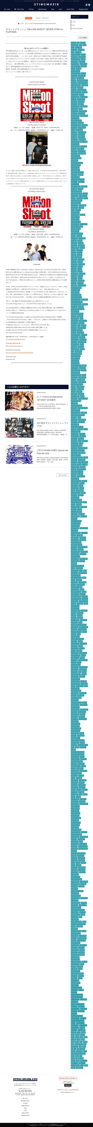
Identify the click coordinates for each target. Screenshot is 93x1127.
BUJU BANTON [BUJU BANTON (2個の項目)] (82, 153)
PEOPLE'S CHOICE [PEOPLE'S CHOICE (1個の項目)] (76, 655)
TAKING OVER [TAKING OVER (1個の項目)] (82, 867)
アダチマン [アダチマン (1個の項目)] (74, 992)
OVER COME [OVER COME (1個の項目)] (83, 643)
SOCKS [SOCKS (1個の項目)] (78, 796)
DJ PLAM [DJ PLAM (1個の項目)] (80, 266)
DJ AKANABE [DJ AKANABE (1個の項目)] (82, 238)
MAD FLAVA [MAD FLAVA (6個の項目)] (83, 539)
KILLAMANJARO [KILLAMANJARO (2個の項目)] (80, 490)
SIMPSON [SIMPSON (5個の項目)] (82, 782)
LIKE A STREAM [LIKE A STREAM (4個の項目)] (75, 528)
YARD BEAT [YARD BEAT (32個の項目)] (82, 952)
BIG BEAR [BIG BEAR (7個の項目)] (81, 122)
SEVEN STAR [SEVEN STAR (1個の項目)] (81, 763)
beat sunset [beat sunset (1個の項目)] (74, 122)
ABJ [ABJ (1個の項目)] (73, 52)
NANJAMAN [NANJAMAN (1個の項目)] (80, 603)
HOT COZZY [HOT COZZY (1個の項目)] (74, 422)
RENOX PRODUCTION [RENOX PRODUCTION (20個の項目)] (76, 702)
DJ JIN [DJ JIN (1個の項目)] (73, 250)
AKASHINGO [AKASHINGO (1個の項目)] (74, 61)
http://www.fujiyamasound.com (14, 346)
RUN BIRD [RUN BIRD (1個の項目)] (74, 744)
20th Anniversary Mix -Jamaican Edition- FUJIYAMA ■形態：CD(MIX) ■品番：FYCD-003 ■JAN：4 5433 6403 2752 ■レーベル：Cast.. (52, 460)
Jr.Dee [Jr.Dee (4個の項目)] (79, 464)
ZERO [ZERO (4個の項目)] (81, 968)
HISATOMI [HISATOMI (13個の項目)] (74, 417)
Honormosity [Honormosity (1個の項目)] (74, 419)
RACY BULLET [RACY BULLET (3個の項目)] (75, 676)
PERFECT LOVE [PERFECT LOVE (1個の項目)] (75, 657)
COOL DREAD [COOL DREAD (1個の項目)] (75, 205)
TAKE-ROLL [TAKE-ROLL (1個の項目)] (74, 867)
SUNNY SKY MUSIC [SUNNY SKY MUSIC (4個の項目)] (83, 848)
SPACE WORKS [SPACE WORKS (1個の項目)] (75, 820)
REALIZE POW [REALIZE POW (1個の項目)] (75, 693)
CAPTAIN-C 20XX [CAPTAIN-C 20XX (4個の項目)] (75, 167)
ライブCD (29, 23)
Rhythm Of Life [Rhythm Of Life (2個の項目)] (84, 704)
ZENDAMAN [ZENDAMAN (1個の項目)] (74, 968)
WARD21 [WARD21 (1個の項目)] (74, 940)
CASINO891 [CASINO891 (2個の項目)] (74, 174)
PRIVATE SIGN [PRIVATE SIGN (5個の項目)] (83, 669)
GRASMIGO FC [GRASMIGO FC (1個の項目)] (83, 377)
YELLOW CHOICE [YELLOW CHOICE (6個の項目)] (75, 959)
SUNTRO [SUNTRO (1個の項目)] (74, 855)
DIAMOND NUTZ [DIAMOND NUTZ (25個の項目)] (75, 231)
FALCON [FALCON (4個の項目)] (74, 332)
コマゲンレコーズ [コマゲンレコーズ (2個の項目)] (75, 1008)
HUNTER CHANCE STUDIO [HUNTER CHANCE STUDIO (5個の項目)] (77, 426)
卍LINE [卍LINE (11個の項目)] (83, 1034)
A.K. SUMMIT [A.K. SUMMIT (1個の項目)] (78, 47)
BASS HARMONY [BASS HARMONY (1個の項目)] (75, 115)
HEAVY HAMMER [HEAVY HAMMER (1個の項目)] (75, 396)
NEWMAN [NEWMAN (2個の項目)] (74, 612)
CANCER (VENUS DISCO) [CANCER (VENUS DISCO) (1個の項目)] (77, 162)
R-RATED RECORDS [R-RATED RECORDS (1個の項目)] (76, 674)
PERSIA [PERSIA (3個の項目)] (82, 657)
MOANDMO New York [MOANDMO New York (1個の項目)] (76, 591)
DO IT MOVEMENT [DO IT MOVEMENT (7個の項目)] (75, 290)
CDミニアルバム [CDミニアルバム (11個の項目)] (75, 184)
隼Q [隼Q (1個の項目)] (82, 1065)
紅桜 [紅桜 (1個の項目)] (73, 1055)
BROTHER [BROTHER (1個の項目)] (74, 151)
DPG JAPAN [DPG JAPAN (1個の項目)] (74, 306)
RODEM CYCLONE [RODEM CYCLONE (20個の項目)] (76, 730)
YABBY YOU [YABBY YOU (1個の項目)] (74, 952)
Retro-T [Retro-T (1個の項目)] (85, 702)
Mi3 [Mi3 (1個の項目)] (85, 570)
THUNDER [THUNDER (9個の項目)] (84, 883)
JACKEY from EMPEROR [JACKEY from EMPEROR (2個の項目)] (77, 445)
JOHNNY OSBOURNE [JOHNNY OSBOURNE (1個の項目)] (83, 462)
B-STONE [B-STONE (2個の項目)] (82, 94)
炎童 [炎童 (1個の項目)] (84, 1046)
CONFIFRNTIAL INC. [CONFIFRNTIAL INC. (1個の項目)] (76, 202)
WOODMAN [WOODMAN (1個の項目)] (81, 947)
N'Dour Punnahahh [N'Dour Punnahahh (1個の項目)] (83, 601)
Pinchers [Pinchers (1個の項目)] (74, 662)
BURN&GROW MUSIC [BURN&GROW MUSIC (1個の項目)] (76, 158)
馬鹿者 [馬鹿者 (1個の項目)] (73, 1067)
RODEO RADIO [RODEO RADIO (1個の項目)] (75, 733)
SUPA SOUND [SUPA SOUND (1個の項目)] (81, 855)
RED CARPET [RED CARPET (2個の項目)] (83, 693)
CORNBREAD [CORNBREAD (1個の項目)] (83, 205)
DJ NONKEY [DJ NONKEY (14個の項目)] (74, 264)
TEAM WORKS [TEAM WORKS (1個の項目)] (75, 872)
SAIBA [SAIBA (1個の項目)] (77, 747)
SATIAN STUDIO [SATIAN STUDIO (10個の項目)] (75, 756)
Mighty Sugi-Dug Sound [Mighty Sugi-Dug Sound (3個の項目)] (76, 577)
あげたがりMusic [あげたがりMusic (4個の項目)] (75, 980)
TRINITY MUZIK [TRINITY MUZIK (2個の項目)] (83, 905)
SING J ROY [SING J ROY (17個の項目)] (82, 787)
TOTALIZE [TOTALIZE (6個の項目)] (84, 902)
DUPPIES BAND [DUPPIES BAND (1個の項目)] (75, 318)
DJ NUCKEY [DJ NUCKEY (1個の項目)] (82, 264)
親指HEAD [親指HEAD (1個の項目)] (81, 1058)
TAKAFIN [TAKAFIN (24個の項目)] (79, 865)
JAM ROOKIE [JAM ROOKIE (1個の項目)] (82, 452)
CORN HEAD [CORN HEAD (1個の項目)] (74, 207)
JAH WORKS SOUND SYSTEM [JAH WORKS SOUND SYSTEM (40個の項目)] (78, 450)
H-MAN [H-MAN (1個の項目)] (73, 386)
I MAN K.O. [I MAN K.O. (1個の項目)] (83, 433)
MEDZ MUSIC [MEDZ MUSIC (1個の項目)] (79, 568)
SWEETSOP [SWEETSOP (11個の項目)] (82, 860)
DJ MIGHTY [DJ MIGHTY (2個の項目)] (81, 259)
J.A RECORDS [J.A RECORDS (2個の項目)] (75, 443)
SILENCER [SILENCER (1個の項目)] (79, 777)
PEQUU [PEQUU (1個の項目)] (83, 655)
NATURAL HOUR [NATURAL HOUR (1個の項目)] (75, 608)
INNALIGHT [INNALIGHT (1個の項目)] (74, 438)
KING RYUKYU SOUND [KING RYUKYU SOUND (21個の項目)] (76, 499)
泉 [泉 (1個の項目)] (85, 1044)
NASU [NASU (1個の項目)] (86, 603)
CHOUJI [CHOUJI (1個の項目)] (85, 193)
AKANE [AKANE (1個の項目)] (83, 59)
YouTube (31, 9)
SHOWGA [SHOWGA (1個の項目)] (82, 775)
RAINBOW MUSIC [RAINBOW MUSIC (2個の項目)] (75, 681)
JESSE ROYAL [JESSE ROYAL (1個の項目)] (82, 459)
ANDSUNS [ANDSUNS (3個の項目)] (84, 66)
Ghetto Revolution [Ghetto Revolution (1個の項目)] (75, 363)
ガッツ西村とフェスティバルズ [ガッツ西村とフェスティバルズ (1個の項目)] (78, 1004)
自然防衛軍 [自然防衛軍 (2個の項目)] (74, 1058)
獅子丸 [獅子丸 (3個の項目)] (73, 1051)
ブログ (21, 23)
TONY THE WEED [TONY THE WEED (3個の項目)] (75, 898)
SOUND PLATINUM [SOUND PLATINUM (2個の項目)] (76, 813)
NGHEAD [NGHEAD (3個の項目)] (74, 617)
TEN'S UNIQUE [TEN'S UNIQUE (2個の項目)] (75, 874)
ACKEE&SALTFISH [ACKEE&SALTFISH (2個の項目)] (76, 54)
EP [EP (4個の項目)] (79, 325)
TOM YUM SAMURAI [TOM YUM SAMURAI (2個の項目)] (76, 895)
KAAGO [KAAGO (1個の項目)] (73, 476)
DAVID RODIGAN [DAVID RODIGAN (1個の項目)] (75, 219)
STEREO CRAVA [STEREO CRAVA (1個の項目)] (84, 836)
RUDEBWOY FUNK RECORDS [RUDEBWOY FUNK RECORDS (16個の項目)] (78, 740)
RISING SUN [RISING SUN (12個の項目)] (74, 716)
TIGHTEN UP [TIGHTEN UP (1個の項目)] (74, 888)
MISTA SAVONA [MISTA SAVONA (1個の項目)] (83, 582)
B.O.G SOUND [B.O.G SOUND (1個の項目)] (84, 96)
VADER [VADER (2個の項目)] (73, 926)
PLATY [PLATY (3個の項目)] (79, 662)
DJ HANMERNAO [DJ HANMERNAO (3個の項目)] (75, 247)
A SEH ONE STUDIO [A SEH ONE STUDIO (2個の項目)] (76, 85)
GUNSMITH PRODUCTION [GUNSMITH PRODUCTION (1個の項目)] (77, 384)
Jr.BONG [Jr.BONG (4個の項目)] (74, 464)
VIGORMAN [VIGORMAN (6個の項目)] (80, 926)
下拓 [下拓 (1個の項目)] (79, 1032)
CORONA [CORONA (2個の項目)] (81, 207)
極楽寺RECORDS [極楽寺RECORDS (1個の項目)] (79, 1044)
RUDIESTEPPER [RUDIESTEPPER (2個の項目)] (75, 742)
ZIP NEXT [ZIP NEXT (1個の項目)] (81, 975)
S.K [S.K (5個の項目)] (73, 747)
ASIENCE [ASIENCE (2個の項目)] (74, 87)
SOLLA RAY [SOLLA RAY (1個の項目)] (83, 799)
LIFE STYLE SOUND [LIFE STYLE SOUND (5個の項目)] (76, 523)
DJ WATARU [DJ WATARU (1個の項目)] (81, 280)
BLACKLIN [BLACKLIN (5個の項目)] (74, 132)
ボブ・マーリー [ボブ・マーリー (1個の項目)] (83, 1025)
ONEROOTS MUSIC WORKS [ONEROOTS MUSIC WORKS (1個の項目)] (77, 638)
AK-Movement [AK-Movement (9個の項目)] (82, 56)
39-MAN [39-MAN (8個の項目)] (73, 42)
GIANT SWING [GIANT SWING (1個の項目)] (75, 367)
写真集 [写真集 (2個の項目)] (78, 1034)
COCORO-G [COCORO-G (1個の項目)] (80, 198)
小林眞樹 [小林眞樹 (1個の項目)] (74, 1039)
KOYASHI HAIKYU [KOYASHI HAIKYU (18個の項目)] (75, 506)
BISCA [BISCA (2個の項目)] (73, 129)
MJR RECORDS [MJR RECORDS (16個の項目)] (75, 589)
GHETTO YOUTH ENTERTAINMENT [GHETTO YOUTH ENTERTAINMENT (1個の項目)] (79, 365)
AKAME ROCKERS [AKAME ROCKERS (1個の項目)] (75, 59)
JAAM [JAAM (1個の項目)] (81, 443)
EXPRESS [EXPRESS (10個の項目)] (74, 327)
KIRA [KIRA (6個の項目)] (85, 502)
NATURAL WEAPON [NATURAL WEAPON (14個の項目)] (76, 610)
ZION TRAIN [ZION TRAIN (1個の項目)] (74, 975)
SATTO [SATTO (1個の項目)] (82, 756)
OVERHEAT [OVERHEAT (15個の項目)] (74, 645)
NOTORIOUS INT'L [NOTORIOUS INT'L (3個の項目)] (82, 629)
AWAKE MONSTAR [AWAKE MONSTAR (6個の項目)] (82, 89)
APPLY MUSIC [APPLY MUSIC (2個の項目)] (82, 75)
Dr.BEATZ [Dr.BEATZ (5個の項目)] (81, 306)
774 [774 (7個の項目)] (85, 45)
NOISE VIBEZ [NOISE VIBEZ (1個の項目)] (75, 627)
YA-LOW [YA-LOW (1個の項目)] (82, 949)
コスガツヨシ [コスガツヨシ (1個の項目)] (81, 1006)
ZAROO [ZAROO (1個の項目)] (73, 966)
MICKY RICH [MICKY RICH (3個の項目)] (74, 572)
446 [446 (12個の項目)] (81, 45)
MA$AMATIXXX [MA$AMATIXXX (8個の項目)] (75, 537)
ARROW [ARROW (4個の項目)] (74, 80)
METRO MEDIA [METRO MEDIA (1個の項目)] (75, 570)
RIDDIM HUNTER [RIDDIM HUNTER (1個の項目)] (75, 709)
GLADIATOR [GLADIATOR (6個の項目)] (82, 367)
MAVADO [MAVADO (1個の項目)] (82, 561)
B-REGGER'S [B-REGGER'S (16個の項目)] (74, 94)
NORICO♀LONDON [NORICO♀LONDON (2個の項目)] (83, 627)
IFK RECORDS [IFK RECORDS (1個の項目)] (75, 433)
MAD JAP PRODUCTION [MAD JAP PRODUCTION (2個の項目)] (77, 544)
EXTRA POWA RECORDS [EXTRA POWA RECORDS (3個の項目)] (77, 330)
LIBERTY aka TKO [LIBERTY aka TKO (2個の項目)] (75, 516)
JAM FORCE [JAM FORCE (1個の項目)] (74, 452)
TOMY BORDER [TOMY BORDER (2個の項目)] (75, 893)
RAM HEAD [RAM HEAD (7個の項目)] (84, 681)
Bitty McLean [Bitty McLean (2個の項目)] (79, 129)
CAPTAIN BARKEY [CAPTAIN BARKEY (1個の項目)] (75, 169)
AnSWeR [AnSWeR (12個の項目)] (79, 68)
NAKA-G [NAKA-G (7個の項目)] (74, 603)
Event (60, 9)
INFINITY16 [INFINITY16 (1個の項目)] (83, 436)
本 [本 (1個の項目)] (81, 1041)
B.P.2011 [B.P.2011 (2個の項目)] (74, 99)
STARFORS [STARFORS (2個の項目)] (84, 832)
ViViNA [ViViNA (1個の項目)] (84, 931)
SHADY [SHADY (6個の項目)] (83, 766)
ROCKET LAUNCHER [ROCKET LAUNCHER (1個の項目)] (76, 728)
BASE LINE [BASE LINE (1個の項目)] (74, 113)
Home (7, 9)
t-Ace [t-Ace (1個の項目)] (73, 862)
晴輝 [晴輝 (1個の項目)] (73, 1041)
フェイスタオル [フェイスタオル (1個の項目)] (75, 1025)
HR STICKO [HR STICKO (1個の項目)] (82, 422)
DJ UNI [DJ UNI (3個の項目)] (80, 278)
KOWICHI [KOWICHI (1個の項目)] (79, 504)
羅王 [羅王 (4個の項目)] (77, 1055)
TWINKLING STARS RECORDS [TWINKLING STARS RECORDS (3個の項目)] (78, 909)
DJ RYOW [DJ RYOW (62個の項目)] (74, 271)
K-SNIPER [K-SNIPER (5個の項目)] (81, 473)
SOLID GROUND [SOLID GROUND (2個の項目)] (75, 799)
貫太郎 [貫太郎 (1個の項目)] (73, 1060)
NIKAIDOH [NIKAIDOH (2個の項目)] (80, 617)
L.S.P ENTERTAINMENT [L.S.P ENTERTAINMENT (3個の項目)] (76, 511)
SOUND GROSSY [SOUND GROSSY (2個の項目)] (75, 806)
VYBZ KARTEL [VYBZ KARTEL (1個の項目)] (83, 935)
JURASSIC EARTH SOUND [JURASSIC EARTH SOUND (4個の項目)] (77, 471)
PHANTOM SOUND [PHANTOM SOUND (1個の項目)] (83, 660)
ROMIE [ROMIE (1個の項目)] (82, 733)
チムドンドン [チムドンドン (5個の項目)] (81, 1011)
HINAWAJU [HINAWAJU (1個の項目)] (84, 412)
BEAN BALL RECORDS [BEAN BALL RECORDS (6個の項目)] (76, 120)
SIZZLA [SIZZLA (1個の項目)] (73, 789)
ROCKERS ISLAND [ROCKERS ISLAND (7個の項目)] (76, 723)
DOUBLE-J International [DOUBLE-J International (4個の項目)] (76, 297)
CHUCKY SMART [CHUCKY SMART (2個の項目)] (83, 195)
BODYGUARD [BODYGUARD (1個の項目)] (82, 139)
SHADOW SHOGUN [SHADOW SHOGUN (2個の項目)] (76, 766)
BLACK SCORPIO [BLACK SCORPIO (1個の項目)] (82, 132)
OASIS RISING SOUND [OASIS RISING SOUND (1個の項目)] (76, 631)
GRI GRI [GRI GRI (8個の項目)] (74, 379)
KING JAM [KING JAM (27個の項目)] (81, 495)
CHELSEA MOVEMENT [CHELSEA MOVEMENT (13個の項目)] (76, 191)
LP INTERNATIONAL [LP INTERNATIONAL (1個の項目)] (76, 532)
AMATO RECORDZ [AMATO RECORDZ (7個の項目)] (75, 66)
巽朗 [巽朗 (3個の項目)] (79, 1039)
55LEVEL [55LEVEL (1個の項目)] (83, 42)
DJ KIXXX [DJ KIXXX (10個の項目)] (80, 252)
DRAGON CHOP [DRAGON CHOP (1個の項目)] (75, 311)
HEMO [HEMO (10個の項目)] (82, 396)
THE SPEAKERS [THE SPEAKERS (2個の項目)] (84, 881)
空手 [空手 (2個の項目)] (85, 1051)
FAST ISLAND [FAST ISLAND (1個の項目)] (80, 332)
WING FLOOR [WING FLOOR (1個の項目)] (83, 945)
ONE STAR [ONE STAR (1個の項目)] (74, 641)
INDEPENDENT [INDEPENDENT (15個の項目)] (75, 436)
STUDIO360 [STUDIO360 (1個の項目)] (74, 846)
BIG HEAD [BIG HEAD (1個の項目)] (85, 125)
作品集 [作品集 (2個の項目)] (83, 1032)
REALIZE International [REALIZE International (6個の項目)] (76, 690)
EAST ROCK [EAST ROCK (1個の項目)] (74, 323)
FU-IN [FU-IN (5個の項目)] (82, 344)
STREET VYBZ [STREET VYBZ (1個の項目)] (83, 843)
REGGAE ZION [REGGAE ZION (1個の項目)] (75, 700)
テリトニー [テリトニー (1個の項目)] (74, 1013)
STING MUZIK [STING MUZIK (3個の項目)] (81, 839)
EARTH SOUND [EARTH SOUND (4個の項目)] (83, 320)
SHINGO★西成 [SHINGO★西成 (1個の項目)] (83, 770)
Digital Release (42, 9)
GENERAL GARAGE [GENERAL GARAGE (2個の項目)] (76, 356)
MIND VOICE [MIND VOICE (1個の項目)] (74, 582)
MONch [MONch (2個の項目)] (84, 591)
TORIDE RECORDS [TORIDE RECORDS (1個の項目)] (76, 902)
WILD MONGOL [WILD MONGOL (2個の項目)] (75, 945)
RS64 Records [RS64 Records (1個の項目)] (81, 735)
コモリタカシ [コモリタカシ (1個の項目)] (83, 1008)
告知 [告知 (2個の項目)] (73, 1037)
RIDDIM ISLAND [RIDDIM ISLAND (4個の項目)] (84, 709)
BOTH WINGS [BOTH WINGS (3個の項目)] (84, 141)
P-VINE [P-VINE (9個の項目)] (80, 645)
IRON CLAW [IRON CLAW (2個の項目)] (74, 440)
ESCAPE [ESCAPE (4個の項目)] (84, 325)
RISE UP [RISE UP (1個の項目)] (83, 714)
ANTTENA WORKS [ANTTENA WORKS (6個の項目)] (75, 73)
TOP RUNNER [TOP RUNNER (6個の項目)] (75, 900)
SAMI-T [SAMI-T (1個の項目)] (73, 749)
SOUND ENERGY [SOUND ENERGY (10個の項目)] (84, 803)
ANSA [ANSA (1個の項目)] (73, 68)
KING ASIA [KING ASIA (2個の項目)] (74, 495)
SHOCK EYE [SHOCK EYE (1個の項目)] (74, 775)
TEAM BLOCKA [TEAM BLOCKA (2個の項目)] (82, 869)
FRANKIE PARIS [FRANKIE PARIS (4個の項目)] (75, 344)
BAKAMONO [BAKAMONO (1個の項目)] (74, 108)
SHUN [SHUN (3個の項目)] (73, 777)
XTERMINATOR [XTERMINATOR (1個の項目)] (75, 949)
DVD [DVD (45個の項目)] (82, 318)
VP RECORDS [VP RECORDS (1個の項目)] (75, 935)
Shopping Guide (83, 9)
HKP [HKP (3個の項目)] (80, 417)
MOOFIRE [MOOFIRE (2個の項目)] (83, 594)
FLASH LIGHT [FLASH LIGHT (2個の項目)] (83, 339)
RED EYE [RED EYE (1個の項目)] (74, 695)
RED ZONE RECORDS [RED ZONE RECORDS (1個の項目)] (76, 697)
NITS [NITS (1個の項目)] (81, 622)
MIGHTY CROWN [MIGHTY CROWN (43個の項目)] (83, 572)
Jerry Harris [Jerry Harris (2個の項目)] (74, 459)
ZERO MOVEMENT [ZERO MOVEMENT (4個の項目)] (76, 971)
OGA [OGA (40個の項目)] (79, 634)
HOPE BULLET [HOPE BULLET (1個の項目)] (82, 419)
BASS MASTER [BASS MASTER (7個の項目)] (84, 115)
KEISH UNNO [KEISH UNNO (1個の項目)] (74, 485)
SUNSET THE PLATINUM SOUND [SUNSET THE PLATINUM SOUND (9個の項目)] (78, 853)
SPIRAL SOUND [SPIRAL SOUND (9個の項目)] (75, 827)
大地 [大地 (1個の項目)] (77, 1037)
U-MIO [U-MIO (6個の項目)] (83, 914)
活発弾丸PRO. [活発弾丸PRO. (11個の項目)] (75, 1046)
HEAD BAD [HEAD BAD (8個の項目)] (81, 393)
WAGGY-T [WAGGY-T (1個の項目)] (74, 938)
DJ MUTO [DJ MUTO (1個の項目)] (74, 261)
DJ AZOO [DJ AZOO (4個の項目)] (74, 240)
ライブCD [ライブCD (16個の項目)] (82, 1027)
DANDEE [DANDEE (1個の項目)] (83, 214)
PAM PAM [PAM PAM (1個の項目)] (82, 648)
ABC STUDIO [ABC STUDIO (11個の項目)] (81, 49)
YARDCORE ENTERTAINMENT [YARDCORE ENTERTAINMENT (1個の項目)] (78, 954)
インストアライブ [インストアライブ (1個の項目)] (75, 999)
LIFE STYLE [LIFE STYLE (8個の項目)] (84, 516)
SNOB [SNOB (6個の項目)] (86, 794)
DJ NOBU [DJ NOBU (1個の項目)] (80, 261)
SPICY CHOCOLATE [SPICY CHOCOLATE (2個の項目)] (76, 822)
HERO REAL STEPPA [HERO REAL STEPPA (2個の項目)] (76, 400)
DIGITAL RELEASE (77, 28)
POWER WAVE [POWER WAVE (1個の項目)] (75, 669)
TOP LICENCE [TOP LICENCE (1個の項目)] (84, 898)
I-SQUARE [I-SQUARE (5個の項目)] (80, 429)
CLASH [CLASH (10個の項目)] (73, 198)
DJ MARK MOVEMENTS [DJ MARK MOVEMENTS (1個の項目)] (76, 257)
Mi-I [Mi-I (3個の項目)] (81, 570)
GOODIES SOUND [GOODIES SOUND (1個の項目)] (75, 372)
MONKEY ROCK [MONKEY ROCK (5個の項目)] (75, 594)
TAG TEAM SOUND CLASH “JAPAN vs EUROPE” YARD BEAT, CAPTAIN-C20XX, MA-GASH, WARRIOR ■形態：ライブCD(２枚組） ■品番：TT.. (52, 432)
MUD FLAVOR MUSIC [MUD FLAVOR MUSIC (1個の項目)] (76, 598)
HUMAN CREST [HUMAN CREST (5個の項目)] (75, 424)
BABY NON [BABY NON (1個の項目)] (74, 101)
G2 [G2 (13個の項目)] (72, 351)
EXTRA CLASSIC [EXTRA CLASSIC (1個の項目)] (82, 327)
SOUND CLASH (43, 23)
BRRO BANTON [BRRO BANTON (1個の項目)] (82, 151)
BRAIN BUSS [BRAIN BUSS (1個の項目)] (81, 148)
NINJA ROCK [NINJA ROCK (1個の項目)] (74, 622)
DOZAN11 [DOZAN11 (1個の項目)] (85, 304)
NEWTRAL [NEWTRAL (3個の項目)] (81, 612)
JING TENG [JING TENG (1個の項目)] (74, 462)
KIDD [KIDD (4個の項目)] (73, 490)
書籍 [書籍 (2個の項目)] (77, 1041)
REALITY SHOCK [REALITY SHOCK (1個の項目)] (75, 688)
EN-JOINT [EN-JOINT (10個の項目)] (74, 325)
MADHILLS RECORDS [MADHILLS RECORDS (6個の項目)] (76, 542)
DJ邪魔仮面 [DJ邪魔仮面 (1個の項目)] (74, 285)
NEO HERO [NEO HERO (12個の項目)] (85, 610)
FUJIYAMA (36, 23)
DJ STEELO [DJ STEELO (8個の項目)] (82, 273)
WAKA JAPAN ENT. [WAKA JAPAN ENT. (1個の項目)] (82, 938)
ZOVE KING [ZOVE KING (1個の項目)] (74, 978)
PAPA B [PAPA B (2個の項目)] (73, 650)
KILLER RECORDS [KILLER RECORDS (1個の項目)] (75, 492)
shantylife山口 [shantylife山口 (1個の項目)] (80, 768)
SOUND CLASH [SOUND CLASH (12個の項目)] (75, 803)
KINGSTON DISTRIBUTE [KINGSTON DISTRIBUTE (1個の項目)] (77, 502)
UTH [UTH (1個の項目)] (85, 921)
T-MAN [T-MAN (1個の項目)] (78, 862)
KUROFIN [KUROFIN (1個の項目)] (74, 509)
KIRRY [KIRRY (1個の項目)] (73, 504)
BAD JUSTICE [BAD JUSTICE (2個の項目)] (84, 106)
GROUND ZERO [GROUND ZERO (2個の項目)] (81, 379)
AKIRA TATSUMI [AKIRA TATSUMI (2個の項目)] (75, 63)
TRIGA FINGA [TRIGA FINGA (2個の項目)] (75, 905)
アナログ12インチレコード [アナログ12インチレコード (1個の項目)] (77, 994)
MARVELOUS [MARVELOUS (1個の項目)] (84, 551)
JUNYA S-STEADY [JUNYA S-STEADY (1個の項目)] (81, 469)
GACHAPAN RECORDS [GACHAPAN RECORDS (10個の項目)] (76, 353)
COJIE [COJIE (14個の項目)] (86, 198)
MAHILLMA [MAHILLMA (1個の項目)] (74, 549)
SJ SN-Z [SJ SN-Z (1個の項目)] (79, 789)
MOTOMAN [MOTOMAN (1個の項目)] (85, 596)
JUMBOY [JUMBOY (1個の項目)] (83, 466)
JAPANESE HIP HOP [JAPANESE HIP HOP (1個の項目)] (76, 455)
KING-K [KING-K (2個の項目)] (83, 492)
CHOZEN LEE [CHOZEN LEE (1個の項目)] (75, 195)
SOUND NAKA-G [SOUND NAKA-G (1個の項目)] (75, 810)
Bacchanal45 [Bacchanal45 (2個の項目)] (81, 101)
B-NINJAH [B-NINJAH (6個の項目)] (85, 92)
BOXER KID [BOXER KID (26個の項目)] (84, 146)
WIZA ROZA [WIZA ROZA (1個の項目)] (74, 947)
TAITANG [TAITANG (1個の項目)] (83, 862)
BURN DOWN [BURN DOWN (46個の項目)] (75, 160)
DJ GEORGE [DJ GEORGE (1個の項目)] (81, 245)
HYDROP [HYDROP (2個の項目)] (74, 429)
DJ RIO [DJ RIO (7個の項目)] (80, 268)
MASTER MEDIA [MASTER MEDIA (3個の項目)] (84, 558)
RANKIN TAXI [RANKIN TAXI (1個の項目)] (84, 683)
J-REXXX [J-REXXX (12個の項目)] (85, 440)
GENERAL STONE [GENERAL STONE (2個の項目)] (75, 358)
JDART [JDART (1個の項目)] (86, 457)
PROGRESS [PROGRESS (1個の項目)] (74, 671)
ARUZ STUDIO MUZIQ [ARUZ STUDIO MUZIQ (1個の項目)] (83, 82)
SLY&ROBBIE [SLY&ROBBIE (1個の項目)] (75, 794)
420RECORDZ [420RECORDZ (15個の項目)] (75, 45)
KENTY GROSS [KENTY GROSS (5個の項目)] (75, 488)
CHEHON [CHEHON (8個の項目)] (81, 188)
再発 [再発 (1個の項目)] (73, 1034)
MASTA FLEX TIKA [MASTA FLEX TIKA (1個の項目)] (75, 556)
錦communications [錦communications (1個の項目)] (75, 1065)
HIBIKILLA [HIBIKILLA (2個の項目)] (74, 407)
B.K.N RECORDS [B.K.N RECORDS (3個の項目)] (75, 96)
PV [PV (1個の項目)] (80, 671)
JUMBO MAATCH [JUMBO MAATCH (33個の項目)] (75, 466)
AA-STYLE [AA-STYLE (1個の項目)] (74, 49)
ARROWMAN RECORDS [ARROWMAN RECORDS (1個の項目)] (82, 80)
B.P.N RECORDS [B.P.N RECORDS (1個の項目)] (81, 99)
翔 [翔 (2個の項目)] (81, 1055)
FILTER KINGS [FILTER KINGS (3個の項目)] (75, 337)
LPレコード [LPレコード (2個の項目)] (85, 532)
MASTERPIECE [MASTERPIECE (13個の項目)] (75, 561)
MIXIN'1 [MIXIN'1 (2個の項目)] (73, 584)
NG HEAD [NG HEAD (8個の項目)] (80, 615)
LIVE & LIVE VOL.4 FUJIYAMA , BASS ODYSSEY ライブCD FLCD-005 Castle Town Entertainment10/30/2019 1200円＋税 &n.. (52, 406)
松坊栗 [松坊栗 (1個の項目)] (85, 1041)
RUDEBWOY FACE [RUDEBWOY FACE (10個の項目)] (76, 737)
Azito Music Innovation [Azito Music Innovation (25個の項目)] (76, 92)
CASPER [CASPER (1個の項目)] (81, 174)
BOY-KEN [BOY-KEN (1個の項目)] (74, 148)
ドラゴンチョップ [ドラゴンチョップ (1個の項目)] (75, 1018)
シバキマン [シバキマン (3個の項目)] (74, 1011)
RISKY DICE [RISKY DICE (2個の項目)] (82, 716)
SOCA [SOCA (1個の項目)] (73, 796)
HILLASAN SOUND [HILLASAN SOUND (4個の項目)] (75, 412)
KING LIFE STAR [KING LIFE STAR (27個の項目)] (75, 497)
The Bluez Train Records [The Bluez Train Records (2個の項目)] (76, 879)
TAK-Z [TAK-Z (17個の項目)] (73, 865)
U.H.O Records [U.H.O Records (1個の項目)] (75, 916)
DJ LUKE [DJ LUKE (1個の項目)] (80, 254)
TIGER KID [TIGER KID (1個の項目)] (82, 886)
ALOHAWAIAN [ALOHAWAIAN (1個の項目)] (83, 63)
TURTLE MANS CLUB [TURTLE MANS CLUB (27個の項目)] (76, 907)
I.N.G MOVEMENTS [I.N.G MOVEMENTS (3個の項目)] (76, 431)
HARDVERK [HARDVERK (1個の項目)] (81, 389)
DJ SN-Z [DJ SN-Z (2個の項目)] (80, 271)
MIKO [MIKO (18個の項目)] (85, 577)
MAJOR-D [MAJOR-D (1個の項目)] (81, 549)
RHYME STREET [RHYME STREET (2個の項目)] (75, 704)
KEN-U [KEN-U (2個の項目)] (81, 485)
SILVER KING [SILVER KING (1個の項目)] (74, 782)
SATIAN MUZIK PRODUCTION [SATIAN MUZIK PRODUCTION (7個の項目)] (78, 754)
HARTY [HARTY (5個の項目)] (73, 391)
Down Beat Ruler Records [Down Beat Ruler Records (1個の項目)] (77, 301)
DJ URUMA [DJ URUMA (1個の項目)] (74, 280)
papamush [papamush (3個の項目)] (80, 650)
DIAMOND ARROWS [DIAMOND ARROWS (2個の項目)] (76, 228)
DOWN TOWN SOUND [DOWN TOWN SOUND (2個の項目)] (76, 304)
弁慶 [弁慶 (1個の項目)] (83, 1039)
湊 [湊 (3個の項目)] (80, 1046)
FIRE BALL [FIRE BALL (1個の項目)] (83, 337)
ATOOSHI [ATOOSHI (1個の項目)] (74, 89)
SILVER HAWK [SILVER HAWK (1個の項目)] (83, 780)
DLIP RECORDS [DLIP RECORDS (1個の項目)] (82, 285)
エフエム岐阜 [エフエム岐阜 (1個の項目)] (83, 999)
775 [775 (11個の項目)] (73, 47)
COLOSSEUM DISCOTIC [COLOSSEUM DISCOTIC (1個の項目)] (77, 200)
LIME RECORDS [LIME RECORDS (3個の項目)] (84, 528)
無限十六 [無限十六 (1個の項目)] (74, 1048)
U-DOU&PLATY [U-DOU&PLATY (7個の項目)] (75, 912)
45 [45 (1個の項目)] (78, 42)
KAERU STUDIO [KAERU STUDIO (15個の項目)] (75, 478)
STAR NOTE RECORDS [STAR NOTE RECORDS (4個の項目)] (76, 834)
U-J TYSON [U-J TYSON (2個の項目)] (83, 912)
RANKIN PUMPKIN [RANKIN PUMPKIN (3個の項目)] (75, 683)
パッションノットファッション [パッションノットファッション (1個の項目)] (78, 1020)
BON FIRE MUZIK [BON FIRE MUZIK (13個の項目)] (75, 141)
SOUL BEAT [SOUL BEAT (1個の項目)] (82, 801)
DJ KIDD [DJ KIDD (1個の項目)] (74, 252)
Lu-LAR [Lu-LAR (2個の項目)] (73, 535)
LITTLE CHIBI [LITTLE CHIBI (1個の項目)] (74, 530)
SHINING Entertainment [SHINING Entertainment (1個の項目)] (76, 773)
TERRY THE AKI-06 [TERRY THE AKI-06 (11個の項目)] (76, 876)
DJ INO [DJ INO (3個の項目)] (82, 247)
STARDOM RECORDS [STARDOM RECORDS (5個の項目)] (76, 829)
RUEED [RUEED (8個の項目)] (82, 742)
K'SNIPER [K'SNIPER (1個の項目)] (74, 473)
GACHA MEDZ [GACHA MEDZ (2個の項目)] (78, 351)
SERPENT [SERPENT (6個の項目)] (74, 763)
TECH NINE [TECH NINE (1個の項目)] (83, 872)
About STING (70, 9)
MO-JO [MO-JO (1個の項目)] (82, 589)
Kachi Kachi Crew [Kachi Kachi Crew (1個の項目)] (81, 476)
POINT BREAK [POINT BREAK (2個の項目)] (75, 667)
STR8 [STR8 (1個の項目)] (81, 841)
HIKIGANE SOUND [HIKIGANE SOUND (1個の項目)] (75, 410)
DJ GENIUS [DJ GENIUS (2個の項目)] (74, 245)
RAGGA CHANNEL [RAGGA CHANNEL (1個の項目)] (75, 678)
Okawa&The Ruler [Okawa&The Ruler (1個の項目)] (75, 636)
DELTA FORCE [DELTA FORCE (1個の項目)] (84, 224)
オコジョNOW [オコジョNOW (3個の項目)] (75, 1001)
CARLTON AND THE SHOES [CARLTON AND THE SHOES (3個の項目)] (77, 172)
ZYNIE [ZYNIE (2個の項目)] (80, 978)
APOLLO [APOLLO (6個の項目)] (83, 73)
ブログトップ (75, 16)
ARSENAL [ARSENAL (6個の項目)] (74, 82)
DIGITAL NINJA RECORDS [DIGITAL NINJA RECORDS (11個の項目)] (77, 233)
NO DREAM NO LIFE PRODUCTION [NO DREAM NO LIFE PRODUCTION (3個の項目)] (79, 624)
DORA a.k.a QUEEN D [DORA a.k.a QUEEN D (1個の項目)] (76, 294)
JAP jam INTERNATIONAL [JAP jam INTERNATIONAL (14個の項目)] (77, 457)
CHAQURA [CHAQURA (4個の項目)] (74, 188)
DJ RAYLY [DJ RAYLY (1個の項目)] (74, 268)
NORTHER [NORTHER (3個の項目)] (74, 629)
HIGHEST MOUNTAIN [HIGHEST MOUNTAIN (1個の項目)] (83, 407)
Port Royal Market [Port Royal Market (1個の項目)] (83, 667)
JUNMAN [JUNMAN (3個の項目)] (74, 469)
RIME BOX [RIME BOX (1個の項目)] (74, 711)
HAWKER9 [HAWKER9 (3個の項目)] (80, 391)
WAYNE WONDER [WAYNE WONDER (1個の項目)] (81, 940)
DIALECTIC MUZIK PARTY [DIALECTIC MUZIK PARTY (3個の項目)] (77, 226)
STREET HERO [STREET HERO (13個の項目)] (75, 843)
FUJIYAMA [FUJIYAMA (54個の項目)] (74, 346)
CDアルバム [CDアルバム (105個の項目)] (74, 181)
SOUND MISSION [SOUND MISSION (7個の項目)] (75, 808)
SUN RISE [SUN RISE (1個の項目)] (74, 850)
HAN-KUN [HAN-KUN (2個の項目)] (74, 389)
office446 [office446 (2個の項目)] (74, 634)
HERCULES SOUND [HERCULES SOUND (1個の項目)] (83, 398)
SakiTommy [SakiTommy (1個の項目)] (83, 747)
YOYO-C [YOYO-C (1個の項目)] (85, 961)
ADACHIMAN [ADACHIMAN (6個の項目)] (74, 56)
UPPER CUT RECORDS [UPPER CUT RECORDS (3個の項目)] (76, 921)
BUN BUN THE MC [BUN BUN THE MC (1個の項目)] (75, 155)
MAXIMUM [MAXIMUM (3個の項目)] (74, 563)
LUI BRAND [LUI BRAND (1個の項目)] (80, 535)
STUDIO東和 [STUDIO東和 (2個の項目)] (74, 848)
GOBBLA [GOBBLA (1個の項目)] (84, 370)
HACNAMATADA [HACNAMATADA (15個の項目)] (81, 386)
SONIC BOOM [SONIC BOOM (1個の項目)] (75, 801)
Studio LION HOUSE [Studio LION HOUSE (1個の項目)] (83, 846)
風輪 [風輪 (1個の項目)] (86, 1065)
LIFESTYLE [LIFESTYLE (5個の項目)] (74, 518)
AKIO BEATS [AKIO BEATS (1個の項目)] (82, 61)
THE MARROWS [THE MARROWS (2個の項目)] (75, 881)
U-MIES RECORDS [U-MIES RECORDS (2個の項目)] (76, 914)
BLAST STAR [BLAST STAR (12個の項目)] (82, 134)
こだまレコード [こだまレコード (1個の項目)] (75, 985)
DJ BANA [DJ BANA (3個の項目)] (80, 240)
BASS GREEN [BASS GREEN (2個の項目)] (81, 113)
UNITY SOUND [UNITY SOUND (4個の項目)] (75, 919)
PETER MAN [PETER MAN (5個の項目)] (74, 660)
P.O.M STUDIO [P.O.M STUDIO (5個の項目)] (75, 648)
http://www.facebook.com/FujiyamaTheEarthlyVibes (19, 352)
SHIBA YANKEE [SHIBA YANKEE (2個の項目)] (75, 770)
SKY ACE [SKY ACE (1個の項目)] (85, 789)
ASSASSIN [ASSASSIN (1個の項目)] (81, 87)
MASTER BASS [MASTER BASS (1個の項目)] (75, 558)
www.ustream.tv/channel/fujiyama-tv (15, 339)
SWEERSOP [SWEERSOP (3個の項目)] (74, 860)
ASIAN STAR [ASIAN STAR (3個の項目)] (85, 85)
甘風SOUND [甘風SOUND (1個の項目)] (79, 1051)
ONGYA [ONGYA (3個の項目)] (80, 641)
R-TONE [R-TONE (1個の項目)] (84, 674)
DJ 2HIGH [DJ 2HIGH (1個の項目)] (80, 235)
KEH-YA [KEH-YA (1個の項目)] (82, 483)
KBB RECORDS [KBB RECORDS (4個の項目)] (75, 483)
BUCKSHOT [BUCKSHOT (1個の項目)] (74, 153)
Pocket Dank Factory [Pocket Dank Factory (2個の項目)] (76, 664)
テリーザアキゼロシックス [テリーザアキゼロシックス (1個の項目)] (77, 1015)
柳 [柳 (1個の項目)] (72, 1044)
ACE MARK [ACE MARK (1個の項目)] (79, 52)
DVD (73, 25)
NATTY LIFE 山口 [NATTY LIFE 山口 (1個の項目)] (75, 605)
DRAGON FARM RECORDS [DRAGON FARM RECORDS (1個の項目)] (77, 313)
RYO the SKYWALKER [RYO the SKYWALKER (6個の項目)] (83, 744)
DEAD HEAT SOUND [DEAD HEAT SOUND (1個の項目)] (76, 221)
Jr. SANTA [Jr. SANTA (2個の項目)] (85, 464)
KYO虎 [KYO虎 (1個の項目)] (80, 509)
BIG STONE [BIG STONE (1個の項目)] (74, 127)
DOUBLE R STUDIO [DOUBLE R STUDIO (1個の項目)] (76, 299)
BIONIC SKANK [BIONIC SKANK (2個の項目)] (82, 127)
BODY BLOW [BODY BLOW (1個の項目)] (74, 139)
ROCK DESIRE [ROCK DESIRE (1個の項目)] (75, 721)
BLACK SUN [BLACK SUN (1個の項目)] (74, 134)
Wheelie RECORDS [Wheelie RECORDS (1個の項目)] (76, 942)
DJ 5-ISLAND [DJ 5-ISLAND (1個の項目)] (74, 238)
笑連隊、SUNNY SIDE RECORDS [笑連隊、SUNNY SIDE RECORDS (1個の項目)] (78, 1053)
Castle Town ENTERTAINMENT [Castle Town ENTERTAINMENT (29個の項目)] (78, 179)
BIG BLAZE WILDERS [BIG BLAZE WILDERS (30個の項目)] (76, 125)
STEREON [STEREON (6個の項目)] (74, 839)
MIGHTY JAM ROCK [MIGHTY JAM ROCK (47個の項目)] (76, 575)
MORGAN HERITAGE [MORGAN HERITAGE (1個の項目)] (76, 596)
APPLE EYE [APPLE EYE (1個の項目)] (74, 75)
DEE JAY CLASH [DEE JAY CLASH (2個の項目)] (75, 224)
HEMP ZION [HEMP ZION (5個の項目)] (74, 398)
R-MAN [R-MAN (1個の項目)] (84, 671)
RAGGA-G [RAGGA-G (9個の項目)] (82, 676)
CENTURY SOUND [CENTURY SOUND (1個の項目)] (75, 186)
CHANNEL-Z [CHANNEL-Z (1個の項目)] (84, 186)
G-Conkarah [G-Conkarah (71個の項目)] (81, 346)
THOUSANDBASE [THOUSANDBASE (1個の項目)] (75, 883)
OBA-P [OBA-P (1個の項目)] (85, 631)
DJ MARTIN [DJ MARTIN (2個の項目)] (74, 259)
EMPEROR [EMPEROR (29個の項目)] (82, 323)
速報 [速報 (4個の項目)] (78, 1060)
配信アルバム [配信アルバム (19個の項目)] (84, 1060)
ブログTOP (63, 475)
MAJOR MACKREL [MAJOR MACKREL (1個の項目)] (75, 551)
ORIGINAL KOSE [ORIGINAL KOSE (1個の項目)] (75, 643)
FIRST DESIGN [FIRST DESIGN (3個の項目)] (75, 339)
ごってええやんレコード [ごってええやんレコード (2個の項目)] (76, 987)
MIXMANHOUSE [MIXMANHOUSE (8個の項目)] (81, 584)
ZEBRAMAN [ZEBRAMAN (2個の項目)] (80, 966)
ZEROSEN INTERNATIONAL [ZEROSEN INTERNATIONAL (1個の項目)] (77, 973)
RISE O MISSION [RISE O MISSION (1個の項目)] (75, 714)
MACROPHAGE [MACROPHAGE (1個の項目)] (75, 539)
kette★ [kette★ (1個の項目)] (82, 488)
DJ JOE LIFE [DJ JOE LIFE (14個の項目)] (79, 250)
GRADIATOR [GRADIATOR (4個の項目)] (74, 377)
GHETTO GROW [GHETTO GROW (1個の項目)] (75, 360)
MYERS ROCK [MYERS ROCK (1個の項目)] (75, 601)
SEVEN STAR (52, 23)
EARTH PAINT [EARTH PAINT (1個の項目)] (75, 320)
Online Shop (19, 9)
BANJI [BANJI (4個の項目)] (81, 108)
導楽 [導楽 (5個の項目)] (86, 1037)
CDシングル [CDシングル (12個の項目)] (81, 181)
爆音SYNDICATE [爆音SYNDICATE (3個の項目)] (81, 1048)
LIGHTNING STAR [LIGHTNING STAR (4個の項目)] (75, 525)
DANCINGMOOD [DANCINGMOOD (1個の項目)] (75, 214)
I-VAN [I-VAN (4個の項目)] (86, 429)
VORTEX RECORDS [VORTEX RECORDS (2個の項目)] (76, 933)
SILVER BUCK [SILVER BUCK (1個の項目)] (75, 780)
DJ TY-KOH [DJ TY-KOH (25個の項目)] (74, 278)
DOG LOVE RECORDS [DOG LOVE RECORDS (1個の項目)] (76, 287)
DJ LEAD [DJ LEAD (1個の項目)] (74, 254)
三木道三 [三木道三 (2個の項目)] (74, 1032)
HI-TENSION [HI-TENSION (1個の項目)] (74, 403)
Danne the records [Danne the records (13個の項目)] (75, 217)
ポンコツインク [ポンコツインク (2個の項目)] (75, 1027)
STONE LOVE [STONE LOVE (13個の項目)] (75, 841)
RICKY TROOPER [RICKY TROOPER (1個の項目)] (75, 707)
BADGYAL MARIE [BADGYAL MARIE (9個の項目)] (75, 106)
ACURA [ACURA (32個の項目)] (83, 54)
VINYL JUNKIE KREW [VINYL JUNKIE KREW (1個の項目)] (76, 931)
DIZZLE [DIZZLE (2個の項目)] (73, 235)
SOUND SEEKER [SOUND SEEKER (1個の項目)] (75, 815)
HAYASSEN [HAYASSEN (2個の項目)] (74, 393)
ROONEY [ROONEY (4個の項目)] (74, 735)
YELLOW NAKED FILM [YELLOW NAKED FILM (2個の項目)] (76, 961)
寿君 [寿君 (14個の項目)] (81, 1037)
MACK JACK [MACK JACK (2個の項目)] (83, 537)
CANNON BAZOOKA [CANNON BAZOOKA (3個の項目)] (76, 165)
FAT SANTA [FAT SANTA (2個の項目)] (84, 334)
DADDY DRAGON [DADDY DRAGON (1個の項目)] (75, 212)
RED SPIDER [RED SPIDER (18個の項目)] (81, 695)
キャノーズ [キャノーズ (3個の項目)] (74, 1006)
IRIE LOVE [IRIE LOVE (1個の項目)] (81, 438)
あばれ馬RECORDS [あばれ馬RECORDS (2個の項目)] (76, 982)
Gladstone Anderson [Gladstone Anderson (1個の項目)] (76, 370)
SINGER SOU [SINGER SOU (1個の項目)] (75, 787)
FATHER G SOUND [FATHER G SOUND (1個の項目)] (76, 334)
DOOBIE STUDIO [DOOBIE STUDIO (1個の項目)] (75, 292)
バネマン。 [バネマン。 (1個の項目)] (83, 1018)
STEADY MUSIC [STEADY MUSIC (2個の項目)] (75, 836)
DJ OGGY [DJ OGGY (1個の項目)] (74, 266)
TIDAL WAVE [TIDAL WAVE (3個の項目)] (74, 886)
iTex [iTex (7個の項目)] (80, 440)
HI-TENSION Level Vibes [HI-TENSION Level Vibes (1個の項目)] (76, 405)
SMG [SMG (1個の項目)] (81, 794)
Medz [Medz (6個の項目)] (73, 568)
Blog (52, 9)
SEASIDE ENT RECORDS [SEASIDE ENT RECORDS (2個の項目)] (77, 761)
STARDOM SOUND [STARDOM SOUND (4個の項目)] (76, 832)
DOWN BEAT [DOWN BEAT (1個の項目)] (84, 299)
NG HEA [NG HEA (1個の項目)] (74, 615)
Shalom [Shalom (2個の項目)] (73, 768)
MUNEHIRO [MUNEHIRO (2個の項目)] (85, 598)
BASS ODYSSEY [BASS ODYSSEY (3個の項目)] (75, 118)
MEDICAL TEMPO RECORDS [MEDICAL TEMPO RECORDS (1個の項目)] (77, 565)
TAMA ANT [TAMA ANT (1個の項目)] (74, 869)
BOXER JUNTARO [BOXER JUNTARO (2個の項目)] (75, 146)
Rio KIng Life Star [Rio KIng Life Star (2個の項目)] (82, 711)
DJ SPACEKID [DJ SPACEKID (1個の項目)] (75, 273)
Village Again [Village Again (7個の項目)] (74, 928)
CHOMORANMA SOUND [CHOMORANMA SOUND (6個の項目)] (77, 193)
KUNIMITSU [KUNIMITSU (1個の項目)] (84, 506)
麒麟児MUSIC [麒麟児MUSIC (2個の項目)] (79, 1067)
